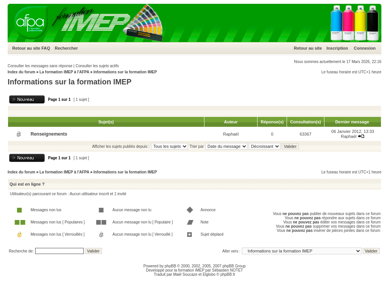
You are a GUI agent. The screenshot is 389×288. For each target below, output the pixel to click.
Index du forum (21, 72)
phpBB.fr (227, 274)
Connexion (365, 48)
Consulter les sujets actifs (97, 66)
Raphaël (231, 134)
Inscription (337, 48)
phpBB (170, 266)
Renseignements (49, 134)
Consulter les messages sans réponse (40, 66)
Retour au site (26, 48)
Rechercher (66, 48)
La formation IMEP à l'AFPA (64, 72)
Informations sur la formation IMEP (125, 72)
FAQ (45, 48)
